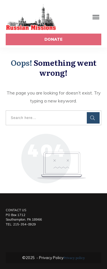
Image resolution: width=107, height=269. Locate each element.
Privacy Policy (50, 257)
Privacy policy (74, 258)
